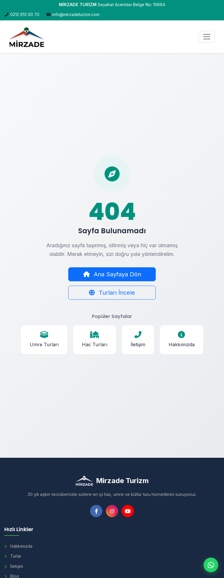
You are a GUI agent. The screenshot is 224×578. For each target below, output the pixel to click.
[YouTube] (128, 511)
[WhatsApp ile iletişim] (211, 565)
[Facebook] (96, 511)
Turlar (12, 556)
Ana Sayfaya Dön (112, 274)
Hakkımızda (18, 546)
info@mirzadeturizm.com (75, 14)
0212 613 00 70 (24, 14)
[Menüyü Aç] (207, 37)
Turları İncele (112, 292)
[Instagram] (112, 511)
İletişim (13, 566)
